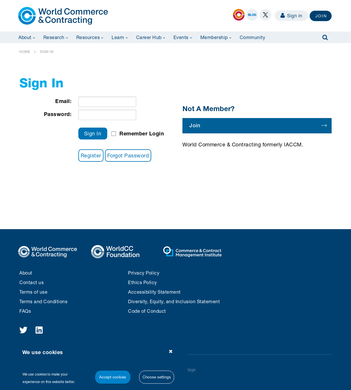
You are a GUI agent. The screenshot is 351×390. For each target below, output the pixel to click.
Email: (63, 101)
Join (257, 125)
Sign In (92, 133)
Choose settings (157, 377)
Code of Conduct (147, 311)
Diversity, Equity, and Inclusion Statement (174, 301)
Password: (58, 114)
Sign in (291, 15)
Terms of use (33, 292)
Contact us (31, 282)
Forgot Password (128, 155)
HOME (24, 51)
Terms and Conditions (43, 301)
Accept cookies (112, 377)
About (25, 272)
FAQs (25, 311)
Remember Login (141, 133)
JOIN (321, 15)
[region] (99, 364)
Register (91, 155)
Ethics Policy (142, 282)
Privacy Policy (143, 272)
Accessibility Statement (154, 292)
